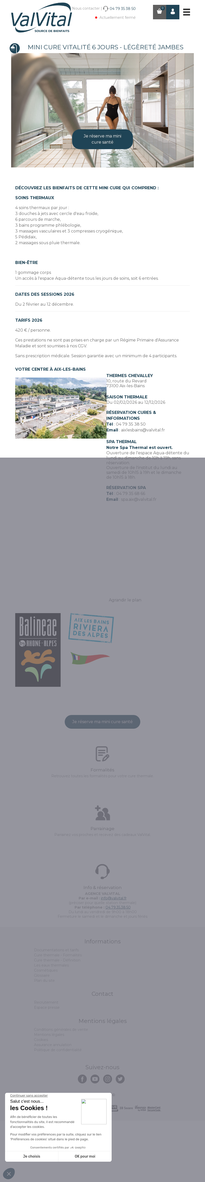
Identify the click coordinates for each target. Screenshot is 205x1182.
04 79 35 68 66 (130, 555)
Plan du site (44, 1042)
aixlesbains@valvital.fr (143, 491)
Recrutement (46, 1064)
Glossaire (42, 1037)
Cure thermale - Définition (57, 1021)
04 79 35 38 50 (131, 485)
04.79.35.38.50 (118, 969)
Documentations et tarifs (56, 1011)
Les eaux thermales (51, 1026)
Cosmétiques (46, 1032)
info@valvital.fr (114, 959)
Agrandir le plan (125, 661)
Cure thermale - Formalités (58, 1016)
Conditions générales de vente (61, 1091)
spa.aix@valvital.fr (139, 560)
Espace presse (47, 1069)
